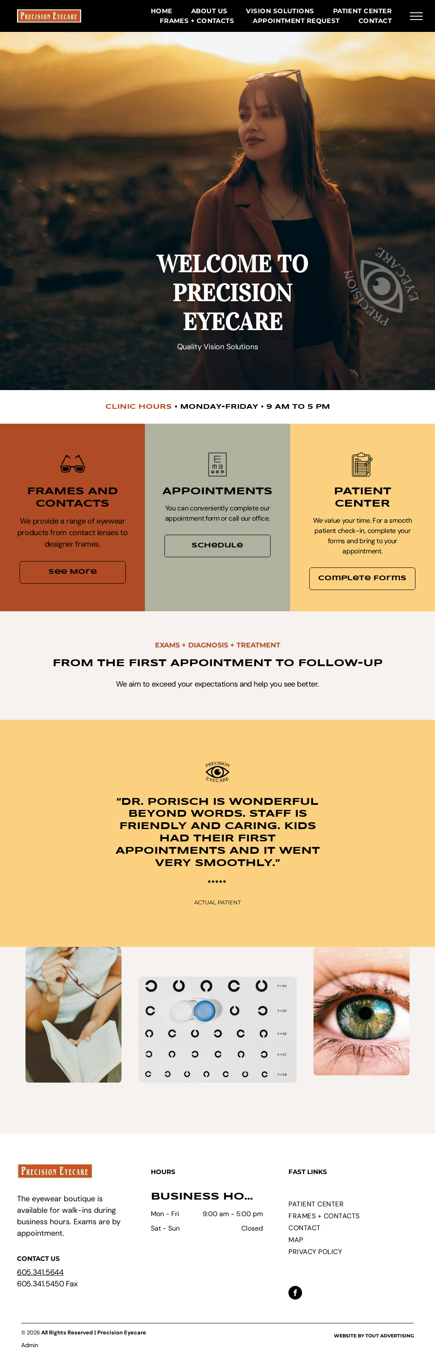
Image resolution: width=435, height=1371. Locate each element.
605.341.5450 (40, 1284)
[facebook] (295, 1294)
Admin (29, 1345)
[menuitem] (161, 11)
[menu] (416, 16)
